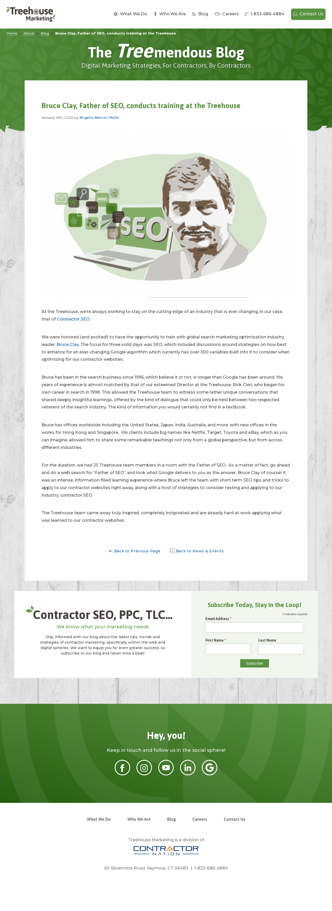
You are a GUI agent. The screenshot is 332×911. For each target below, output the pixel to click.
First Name (214, 640)
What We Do (130, 13)
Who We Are (170, 13)
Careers (227, 13)
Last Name (267, 640)
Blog (200, 13)
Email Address (217, 619)
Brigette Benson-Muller (100, 118)
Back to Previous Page (134, 551)
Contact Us (308, 13)
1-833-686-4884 (264, 13)
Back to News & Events (197, 551)
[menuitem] (130, 14)
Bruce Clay (68, 344)
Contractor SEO (73, 319)
